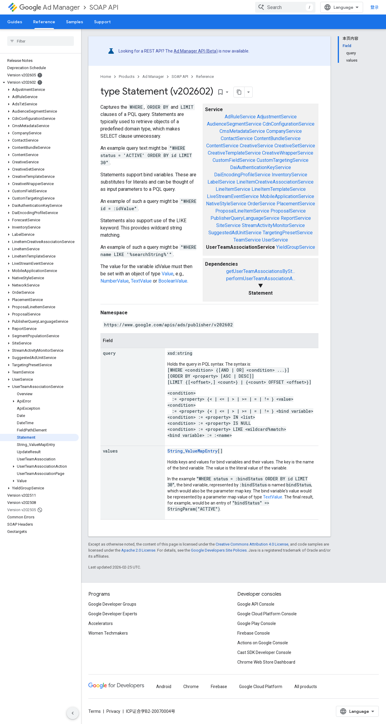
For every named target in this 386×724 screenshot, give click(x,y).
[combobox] (285, 7)
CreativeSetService (294, 146)
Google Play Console (256, 623)
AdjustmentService (277, 117)
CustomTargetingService (282, 160)
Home (105, 76)
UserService (275, 240)
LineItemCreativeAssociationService (275, 182)
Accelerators (100, 623)
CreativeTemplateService (234, 153)
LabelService (221, 182)
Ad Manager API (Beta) (196, 51)
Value (167, 274)
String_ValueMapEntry (192, 451)
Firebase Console (253, 633)
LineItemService (233, 189)
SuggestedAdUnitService (234, 232)
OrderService (261, 204)
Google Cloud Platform (260, 686)
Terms (94, 711)
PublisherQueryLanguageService (245, 218)
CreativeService (256, 146)
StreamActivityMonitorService (273, 225)
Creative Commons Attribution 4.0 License (252, 544)
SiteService (228, 225)
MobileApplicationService (287, 196)
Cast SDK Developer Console (264, 652)
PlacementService (296, 204)
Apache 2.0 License (138, 550)
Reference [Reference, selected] (44, 21)
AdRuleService (240, 117)
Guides (14, 21)
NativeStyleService (226, 204)
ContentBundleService (277, 138)
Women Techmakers (108, 633)
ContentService (222, 146)
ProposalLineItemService (242, 211)
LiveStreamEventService (233, 196)
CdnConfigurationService (289, 124)
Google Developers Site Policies (219, 550)
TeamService (247, 240)
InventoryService (289, 175)
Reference (205, 76)
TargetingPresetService (288, 232)
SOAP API (104, 7)
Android (163, 686)
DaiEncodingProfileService (242, 175)
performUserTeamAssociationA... (260, 278)
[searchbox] (40, 41)
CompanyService (284, 131)
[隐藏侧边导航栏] (73, 713)
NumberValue (114, 281)
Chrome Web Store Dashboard (266, 662)
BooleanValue (172, 281)
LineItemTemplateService (279, 189)
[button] (39, 82)
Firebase (219, 686)
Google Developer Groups (112, 604)
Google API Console (255, 604)
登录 (374, 7)
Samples (74, 21)
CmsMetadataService (242, 131)
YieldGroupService (295, 247)
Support (102, 21)
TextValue (141, 281)
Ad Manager (49, 7)
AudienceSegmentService (234, 124)
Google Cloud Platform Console (267, 613)
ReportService (296, 218)
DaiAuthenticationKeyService (260, 167)
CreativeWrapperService (287, 153)
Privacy (113, 711)
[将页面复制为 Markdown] (239, 92)
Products (126, 76)
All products (305, 686)
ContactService (237, 138)
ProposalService (288, 211)
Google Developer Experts (112, 613)
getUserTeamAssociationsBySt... (260, 271)
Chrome (191, 686)
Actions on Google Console (262, 642)
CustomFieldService (234, 160)
